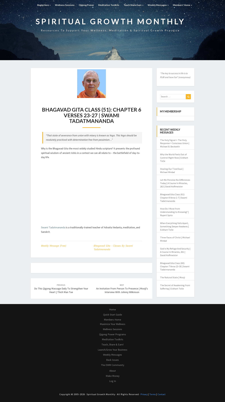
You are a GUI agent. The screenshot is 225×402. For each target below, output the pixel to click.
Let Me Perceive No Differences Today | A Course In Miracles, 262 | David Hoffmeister (175, 183)
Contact (162, 394)
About (112, 370)
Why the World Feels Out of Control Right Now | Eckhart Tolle (174, 157)
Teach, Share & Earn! (112, 344)
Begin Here (42, 5)
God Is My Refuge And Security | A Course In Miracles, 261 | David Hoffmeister (175, 252)
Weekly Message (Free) (53, 245)
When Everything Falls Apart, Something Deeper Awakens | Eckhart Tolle (174, 226)
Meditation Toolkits (107, 5)
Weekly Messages (157, 5)
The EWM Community (112, 365)
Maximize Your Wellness (112, 324)
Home (112, 309)
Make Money (112, 376)
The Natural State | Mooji (172, 277)
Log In (112, 381)
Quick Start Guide (112, 314)
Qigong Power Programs (112, 334)
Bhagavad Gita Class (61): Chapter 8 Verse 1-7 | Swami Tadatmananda (173, 197)
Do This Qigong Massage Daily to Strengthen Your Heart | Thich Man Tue (61, 289)
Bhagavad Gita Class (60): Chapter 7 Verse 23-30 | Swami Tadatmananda (174, 266)
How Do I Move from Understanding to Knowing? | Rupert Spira (174, 212)
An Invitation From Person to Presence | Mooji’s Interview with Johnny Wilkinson (122, 289)
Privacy (144, 394)
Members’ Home (182, 5)
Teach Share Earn (133, 5)
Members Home (112, 319)
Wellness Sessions (63, 5)
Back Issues (112, 359)
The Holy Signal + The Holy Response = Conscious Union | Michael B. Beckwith (174, 143)
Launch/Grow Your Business (112, 349)
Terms (152, 394)
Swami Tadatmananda (53, 227)
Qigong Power (85, 5)
